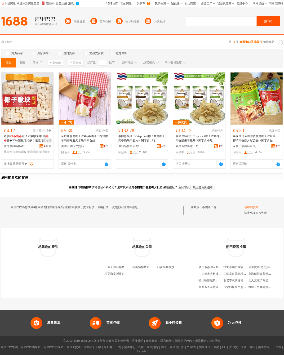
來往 (244, 347)
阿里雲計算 (177, 347)
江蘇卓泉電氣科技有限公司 (240, 273)
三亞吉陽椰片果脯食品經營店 (147, 267)
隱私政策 (166, 340)
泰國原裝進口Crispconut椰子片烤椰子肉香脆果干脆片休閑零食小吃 (141, 138)
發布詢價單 (251, 207)
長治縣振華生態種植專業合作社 (243, 287)
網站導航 (215, 340)
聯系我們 (200, 340)
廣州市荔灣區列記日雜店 (214, 267)
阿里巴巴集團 (9, 347)
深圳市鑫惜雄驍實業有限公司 (241, 267)
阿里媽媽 (152, 347)
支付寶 (233, 347)
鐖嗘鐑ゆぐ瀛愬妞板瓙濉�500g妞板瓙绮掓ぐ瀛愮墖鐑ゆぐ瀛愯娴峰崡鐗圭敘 (26, 139)
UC (224, 347)
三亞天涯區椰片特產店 (119, 267)
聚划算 (108, 347)
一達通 (277, 347)
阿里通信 (204, 347)
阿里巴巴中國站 (53, 347)
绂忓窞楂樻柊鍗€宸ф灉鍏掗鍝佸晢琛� (17, 146)
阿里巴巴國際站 (30, 347)
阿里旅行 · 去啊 (134, 347)
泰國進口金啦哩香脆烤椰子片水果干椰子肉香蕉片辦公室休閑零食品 (255, 138)
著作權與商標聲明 (117, 340)
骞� (47, 146)
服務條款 (151, 340)
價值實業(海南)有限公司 (263, 267)
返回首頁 (184, 187)
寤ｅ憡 (47, 140)
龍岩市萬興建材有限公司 (239, 280)
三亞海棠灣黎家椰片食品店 (122, 273)
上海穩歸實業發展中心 (262, 273)
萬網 (216, 347)
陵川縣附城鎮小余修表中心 (216, 280)
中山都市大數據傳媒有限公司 (217, 273)
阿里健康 (264, 347)
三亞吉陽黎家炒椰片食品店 (171, 267)
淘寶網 (88, 347)
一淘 (118, 347)
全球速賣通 (74, 347)
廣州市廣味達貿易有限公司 (74, 146)
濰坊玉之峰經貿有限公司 (264, 287)
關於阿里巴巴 (183, 340)
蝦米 (164, 347)
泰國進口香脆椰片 (213, 207)
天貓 (98, 347)
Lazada (141, 351)
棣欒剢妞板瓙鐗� (15, 151)
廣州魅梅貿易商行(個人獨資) (131, 146)
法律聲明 (137, 340)
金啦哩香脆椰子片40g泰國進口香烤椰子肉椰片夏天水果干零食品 (84, 138)
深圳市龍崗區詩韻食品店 (246, 146)
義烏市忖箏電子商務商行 (189, 146)
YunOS (191, 347)
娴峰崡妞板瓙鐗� (38, 151)
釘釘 (252, 347)
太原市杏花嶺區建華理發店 (216, 287)
